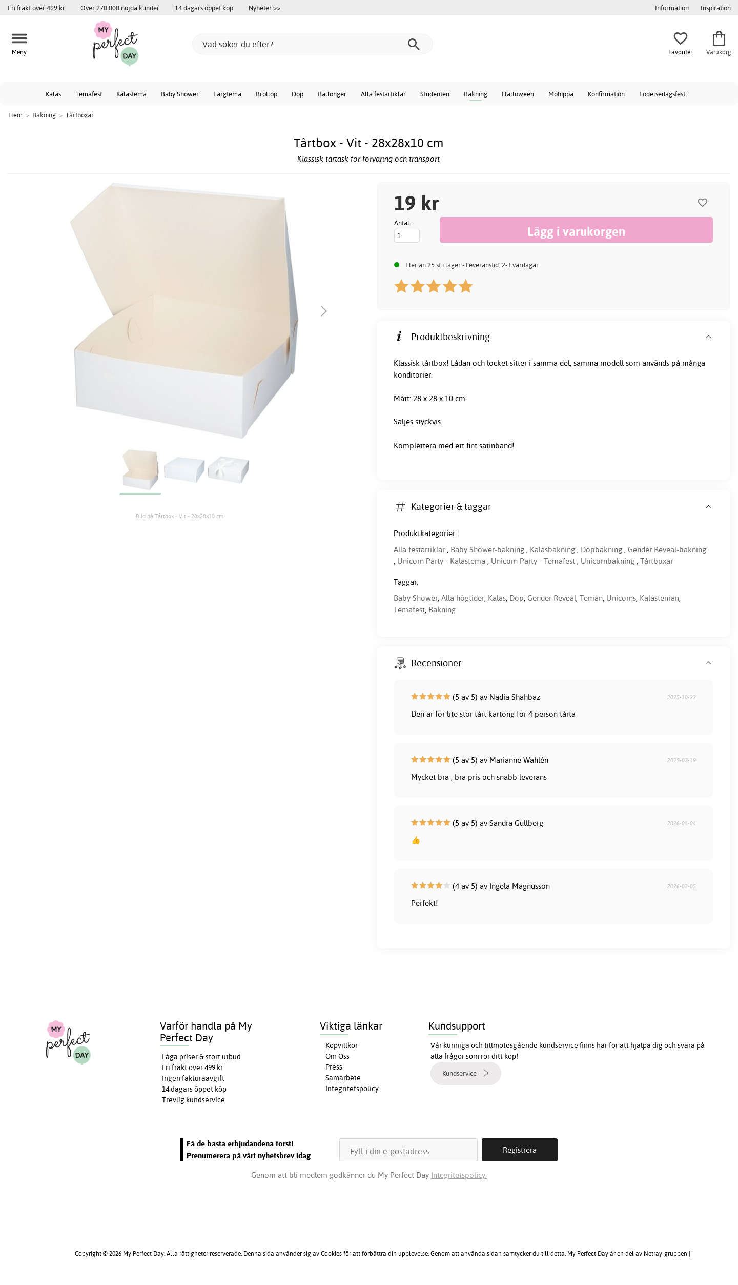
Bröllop (266, 94)
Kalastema (131, 94)
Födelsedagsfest (662, 94)
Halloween (518, 94)
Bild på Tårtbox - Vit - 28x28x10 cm (179, 516)
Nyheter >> (264, 8)
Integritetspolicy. (459, 1175)
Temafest (88, 94)
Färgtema (227, 94)
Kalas (53, 94)
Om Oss (337, 1056)
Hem (15, 115)
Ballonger (332, 94)
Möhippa (560, 94)
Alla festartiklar (383, 94)
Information (672, 8)
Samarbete (343, 1077)
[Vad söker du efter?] (312, 44)
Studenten (434, 94)
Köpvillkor (341, 1045)
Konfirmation (606, 94)
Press (333, 1067)
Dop (297, 94)
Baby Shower (180, 94)
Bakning (475, 94)
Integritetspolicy (352, 1088)
